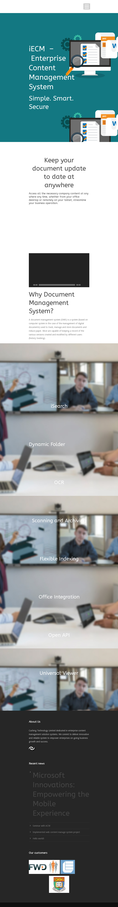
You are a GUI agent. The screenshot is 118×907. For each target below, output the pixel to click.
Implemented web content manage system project (56, 832)
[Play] (31, 285)
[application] (59, 270)
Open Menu (86, 6)
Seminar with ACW (41, 826)
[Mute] (83, 285)
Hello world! (38, 838)
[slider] (57, 285)
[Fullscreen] (87, 285)
